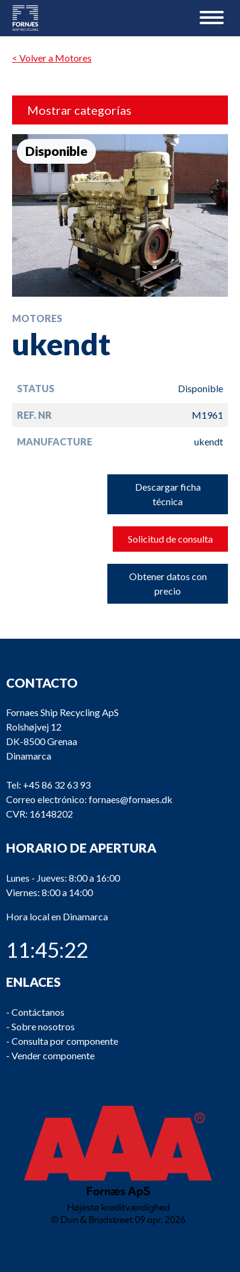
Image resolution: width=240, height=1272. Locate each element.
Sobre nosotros (43, 1025)
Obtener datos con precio (168, 583)
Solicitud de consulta (170, 538)
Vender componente (53, 1055)
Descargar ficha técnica (168, 494)
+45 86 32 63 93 (56, 784)
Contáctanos (38, 1011)
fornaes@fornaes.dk (130, 799)
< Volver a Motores (52, 57)
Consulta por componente (64, 1040)
